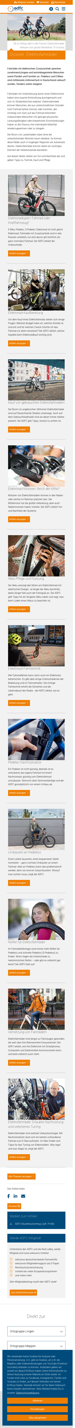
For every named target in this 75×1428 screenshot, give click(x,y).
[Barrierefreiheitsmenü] (51, 9)
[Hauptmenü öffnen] (63, 9)
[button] (10, 1196)
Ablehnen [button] (38, 1400)
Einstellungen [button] (37, 1409)
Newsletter (58, 2)
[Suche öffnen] (57, 9)
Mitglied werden (24, 2)
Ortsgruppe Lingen (22, 1331)
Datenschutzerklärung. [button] (28, 1392)
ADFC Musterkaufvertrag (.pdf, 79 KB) (34, 1223)
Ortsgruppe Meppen (23, 1346)
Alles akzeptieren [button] (37, 1417)
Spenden (43, 2)
